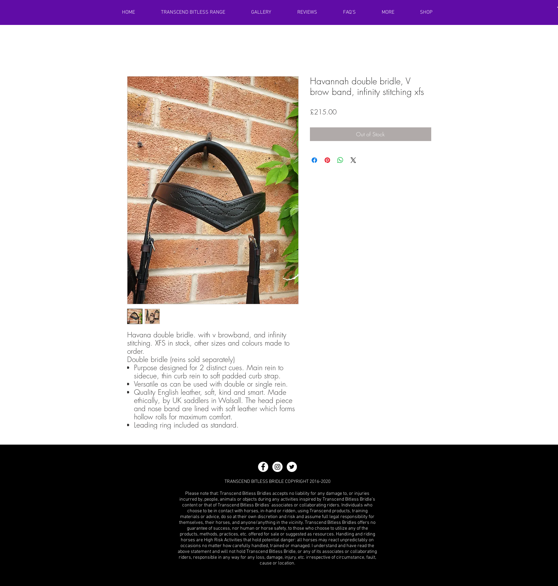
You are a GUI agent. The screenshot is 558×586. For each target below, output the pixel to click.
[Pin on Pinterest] (327, 160)
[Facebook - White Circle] (263, 467)
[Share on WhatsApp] (340, 160)
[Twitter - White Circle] (292, 467)
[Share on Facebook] (314, 160)
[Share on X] (353, 160)
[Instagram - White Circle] (277, 467)
